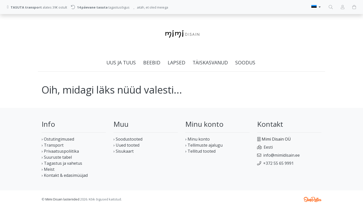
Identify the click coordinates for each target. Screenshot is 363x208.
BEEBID (151, 62)
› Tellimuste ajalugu (204, 145)
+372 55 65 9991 (278, 163)
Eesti (268, 147)
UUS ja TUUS (121, 62)
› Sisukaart (123, 151)
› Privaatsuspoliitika (60, 151)
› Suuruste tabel (57, 157)
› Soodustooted (127, 139)
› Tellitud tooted (200, 151)
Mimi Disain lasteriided (62, 199)
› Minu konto (197, 139)
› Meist (48, 169)
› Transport (53, 145)
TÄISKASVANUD (210, 62)
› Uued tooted (126, 145)
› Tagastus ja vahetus (62, 163)
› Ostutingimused (58, 139)
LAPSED (176, 62)
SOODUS (245, 62)
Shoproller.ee (312, 199)
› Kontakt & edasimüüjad (65, 175)
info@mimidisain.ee (281, 155)
